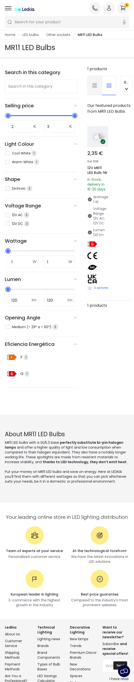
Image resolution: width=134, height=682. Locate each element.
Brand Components (48, 655)
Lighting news (48, 639)
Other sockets (58, 34)
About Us (12, 634)
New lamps (79, 639)
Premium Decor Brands (83, 655)
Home (10, 34)
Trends (76, 645)
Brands (43, 645)
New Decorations (80, 667)
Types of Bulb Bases (48, 667)
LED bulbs (31, 34)
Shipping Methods (12, 655)
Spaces (76, 675)
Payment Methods (12, 667)
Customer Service (13, 643)
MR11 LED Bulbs (90, 34)
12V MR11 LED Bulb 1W (97, 170)
